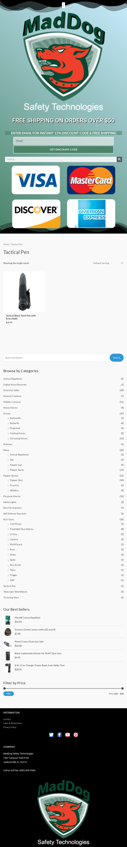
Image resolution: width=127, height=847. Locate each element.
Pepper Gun (16, 461)
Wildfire (14, 487)
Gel (11, 456)
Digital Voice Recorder (15, 381)
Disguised (15, 425)
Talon (12, 566)
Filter (8, 690)
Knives (6, 410)
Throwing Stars (11, 594)
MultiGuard (16, 541)
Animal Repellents (12, 375)
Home (6, 244)
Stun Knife (15, 561)
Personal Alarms (11, 492)
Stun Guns (8, 516)
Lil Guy (13, 530)
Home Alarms (10, 404)
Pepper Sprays (10, 472)
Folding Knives (17, 429)
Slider (13, 551)
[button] (63, 5)
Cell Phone (15, 520)
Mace (6, 446)
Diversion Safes (11, 386)
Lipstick (14, 536)
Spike (12, 556)
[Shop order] (108, 263)
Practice (14, 482)
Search (116, 354)
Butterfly (14, 419)
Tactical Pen (9, 582)
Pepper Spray (17, 466)
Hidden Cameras (12, 398)
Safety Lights (9, 498)
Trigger (13, 571)
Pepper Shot (16, 477)
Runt (12, 546)
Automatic (15, 414)
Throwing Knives (18, 435)
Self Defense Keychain (14, 510)
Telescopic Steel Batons (15, 588)
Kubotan (7, 440)
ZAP (12, 576)
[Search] (119, 159)
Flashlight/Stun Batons (21, 525)
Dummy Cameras (12, 392)
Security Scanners (12, 504)
